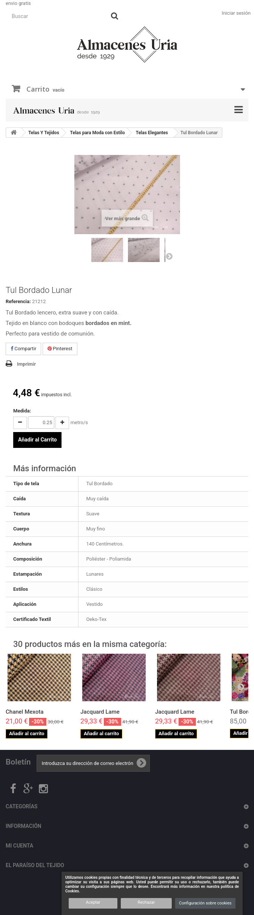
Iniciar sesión (236, 13)
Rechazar (146, 902)
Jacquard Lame (100, 711)
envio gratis (18, 3)
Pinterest (60, 348)
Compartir (23, 348)
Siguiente (169, 256)
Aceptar (93, 902)
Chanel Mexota (24, 711)
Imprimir (26, 364)
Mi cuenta (19, 846)
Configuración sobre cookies (205, 903)
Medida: (22, 411)
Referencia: (18, 301)
